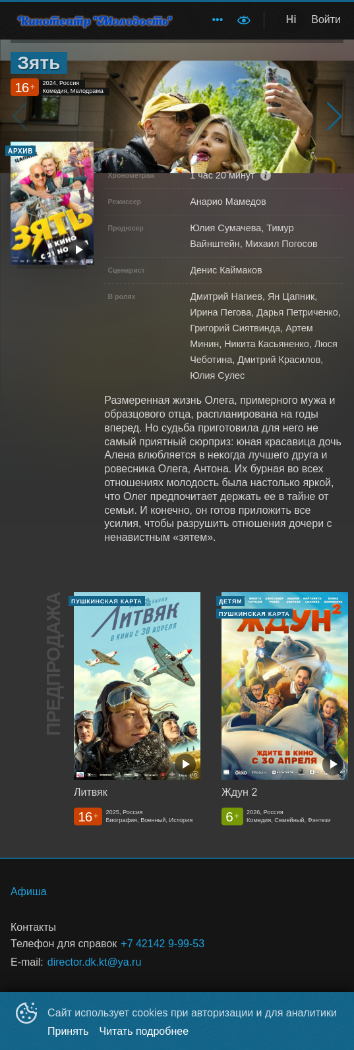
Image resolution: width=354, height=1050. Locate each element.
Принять (68, 1031)
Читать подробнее (144, 1031)
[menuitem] (217, 20)
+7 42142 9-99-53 (162, 943)
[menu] (209, 20)
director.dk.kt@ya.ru (94, 962)
